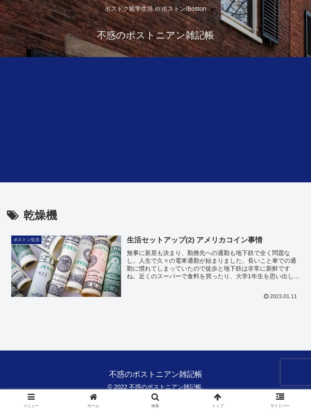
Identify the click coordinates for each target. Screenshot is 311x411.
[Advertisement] (155, 121)
